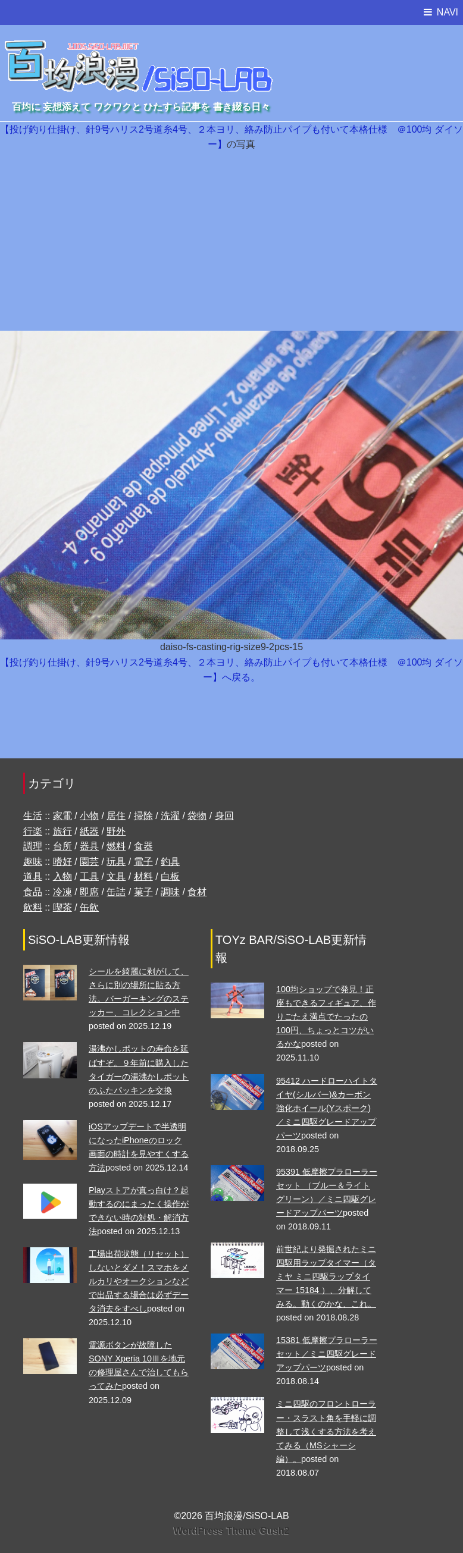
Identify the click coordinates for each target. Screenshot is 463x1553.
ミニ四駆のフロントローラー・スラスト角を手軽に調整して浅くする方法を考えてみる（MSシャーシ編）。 (326, 1431)
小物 (89, 816)
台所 (62, 846)
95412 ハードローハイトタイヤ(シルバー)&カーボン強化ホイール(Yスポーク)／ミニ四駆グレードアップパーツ (326, 1108)
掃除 (143, 816)
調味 (170, 892)
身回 (224, 816)
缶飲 (89, 907)
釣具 (170, 861)
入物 (62, 876)
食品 (32, 892)
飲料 (32, 907)
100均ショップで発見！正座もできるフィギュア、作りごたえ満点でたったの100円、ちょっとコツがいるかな (326, 1016)
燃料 (116, 846)
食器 (143, 846)
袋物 (197, 816)
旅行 (62, 831)
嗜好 (62, 861)
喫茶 (62, 907)
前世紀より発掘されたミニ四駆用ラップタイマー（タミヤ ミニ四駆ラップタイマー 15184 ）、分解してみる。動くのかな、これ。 (326, 1276)
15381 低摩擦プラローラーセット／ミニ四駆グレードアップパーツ (326, 1353)
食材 (197, 892)
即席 (89, 892)
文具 (116, 876)
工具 (89, 876)
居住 (116, 816)
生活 (32, 816)
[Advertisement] (231, 241)
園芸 (89, 861)
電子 (143, 861)
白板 (170, 876)
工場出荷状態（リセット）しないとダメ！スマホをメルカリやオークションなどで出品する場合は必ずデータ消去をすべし (139, 1281)
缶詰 (116, 892)
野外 (116, 831)
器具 (89, 846)
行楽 (32, 831)
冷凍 (62, 892)
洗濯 (170, 816)
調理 (32, 846)
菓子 (143, 892)
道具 (32, 876)
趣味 (32, 861)
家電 (62, 816)
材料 (143, 876)
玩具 (116, 861)
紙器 (89, 831)
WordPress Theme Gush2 (231, 1531)
